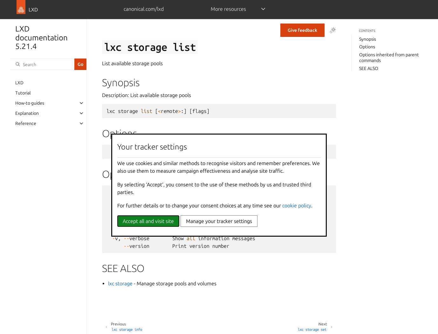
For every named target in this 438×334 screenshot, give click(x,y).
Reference (25, 123)
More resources (228, 9)
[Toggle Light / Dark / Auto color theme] (333, 30)
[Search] (42, 64)
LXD (19, 82)
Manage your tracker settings (219, 221)
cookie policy (296, 205)
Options (367, 46)
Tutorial (23, 92)
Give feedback (302, 30)
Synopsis (367, 39)
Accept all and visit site (148, 221)
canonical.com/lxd (144, 9)
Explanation (27, 113)
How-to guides (29, 103)
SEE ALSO (368, 68)
